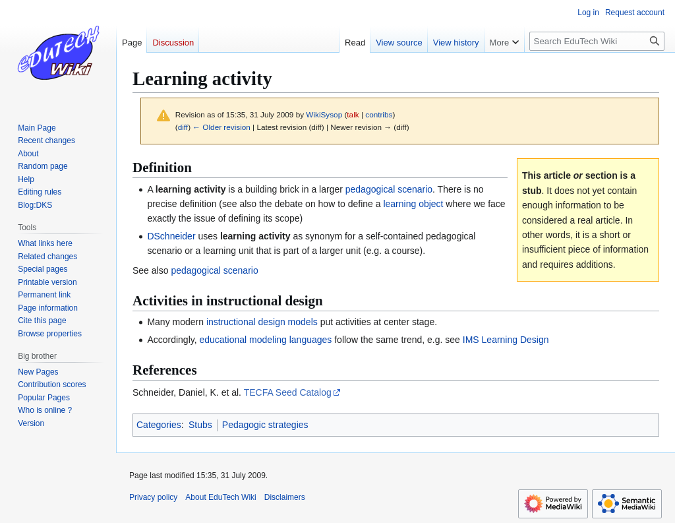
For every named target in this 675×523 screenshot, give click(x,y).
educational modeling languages (266, 339)
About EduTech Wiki (220, 497)
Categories (158, 424)
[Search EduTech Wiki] (596, 41)
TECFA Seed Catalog (288, 392)
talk (353, 114)
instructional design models (262, 322)
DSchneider (171, 236)
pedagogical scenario (388, 189)
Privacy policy (153, 497)
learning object (413, 204)
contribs (378, 114)
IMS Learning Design (506, 339)
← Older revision (221, 127)
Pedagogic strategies (265, 424)
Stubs (200, 424)
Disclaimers (284, 497)
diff (183, 127)
